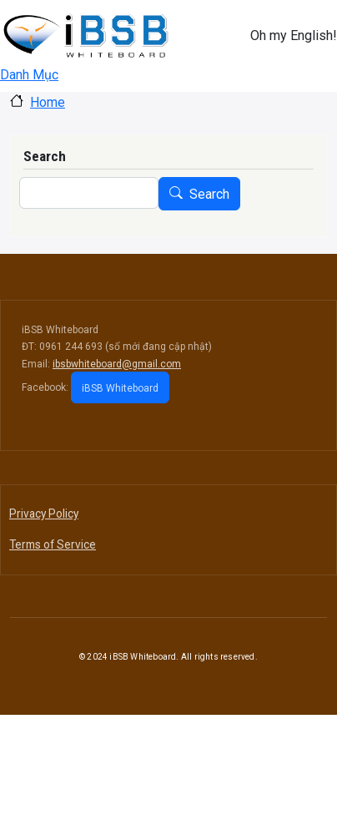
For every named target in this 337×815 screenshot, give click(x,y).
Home (47, 102)
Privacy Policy (43, 513)
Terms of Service (52, 544)
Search (209, 194)
